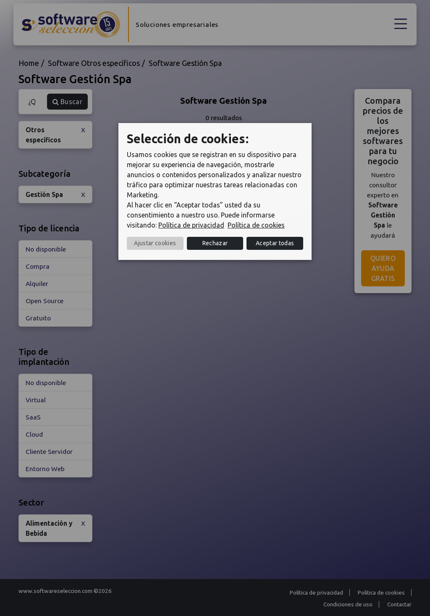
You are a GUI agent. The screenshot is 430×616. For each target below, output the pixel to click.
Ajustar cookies (155, 243)
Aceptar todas (275, 243)
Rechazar (215, 243)
